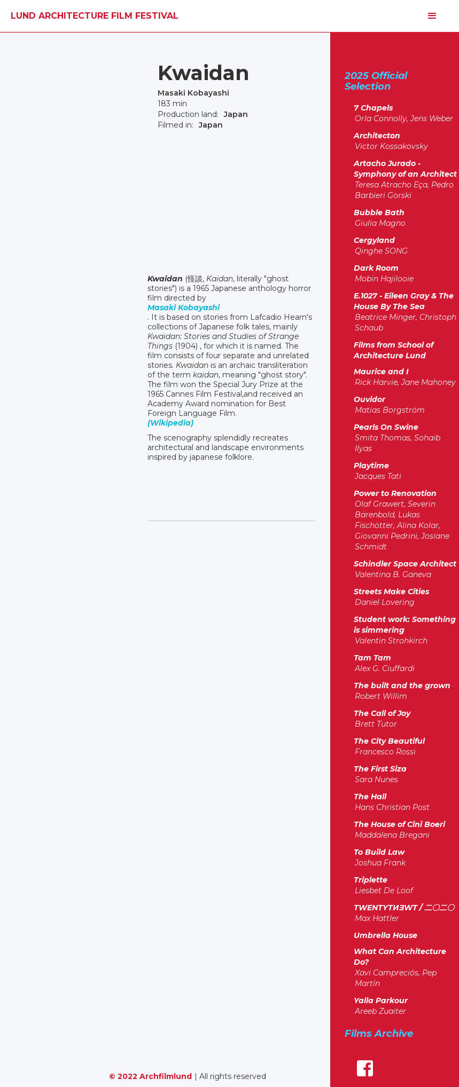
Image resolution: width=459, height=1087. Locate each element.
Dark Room (376, 268)
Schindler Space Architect (405, 564)
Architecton (377, 135)
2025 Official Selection (376, 81)
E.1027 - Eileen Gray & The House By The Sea (404, 301)
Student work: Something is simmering (405, 625)
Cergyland (374, 240)
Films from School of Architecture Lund (393, 350)
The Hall (370, 796)
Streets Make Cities (391, 591)
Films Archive (379, 1033)
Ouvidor (369, 399)
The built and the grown (402, 685)
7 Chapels (373, 108)
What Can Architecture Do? (400, 957)
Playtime (371, 465)
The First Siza (380, 769)
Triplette (370, 880)
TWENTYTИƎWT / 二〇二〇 (404, 907)
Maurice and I (381, 371)
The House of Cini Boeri (399, 824)
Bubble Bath (379, 212)
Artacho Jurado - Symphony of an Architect (405, 169)
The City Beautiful (389, 741)
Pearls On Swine (386, 427)
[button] (432, 16)
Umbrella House (385, 935)
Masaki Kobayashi (183, 307)
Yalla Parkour (381, 1000)
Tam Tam (372, 658)
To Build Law (379, 852)
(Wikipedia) (170, 423)
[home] (94, 16)
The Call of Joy (382, 713)
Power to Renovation (395, 493)
